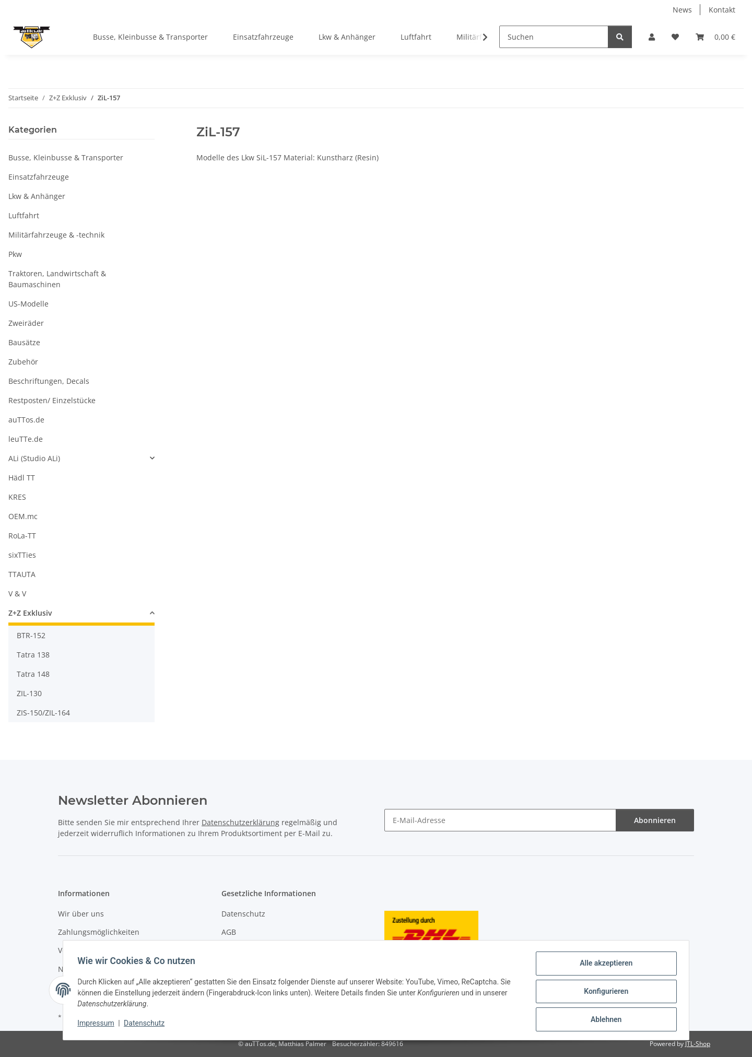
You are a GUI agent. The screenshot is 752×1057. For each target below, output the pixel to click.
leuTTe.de (25, 439)
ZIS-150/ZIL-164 (43, 713)
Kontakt (722, 10)
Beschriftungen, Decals (48, 381)
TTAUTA (22, 574)
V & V (17, 593)
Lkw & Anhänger (36, 196)
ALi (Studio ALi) (34, 458)
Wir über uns (81, 914)
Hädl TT (21, 478)
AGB (228, 932)
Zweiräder (26, 323)
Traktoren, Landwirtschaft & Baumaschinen (57, 278)
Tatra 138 (33, 655)
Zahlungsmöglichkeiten (98, 932)
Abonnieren (655, 820)
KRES (17, 497)
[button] (651, 37)
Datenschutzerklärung (240, 822)
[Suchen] (553, 37)
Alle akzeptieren (603, 965)
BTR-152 (31, 635)
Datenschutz (146, 1024)
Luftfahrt (23, 215)
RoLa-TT (22, 536)
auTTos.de (26, 420)
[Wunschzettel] (675, 37)
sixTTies (22, 555)
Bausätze (24, 342)
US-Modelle (28, 304)
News (682, 10)
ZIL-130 (29, 693)
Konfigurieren (603, 993)
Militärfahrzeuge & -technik (56, 235)
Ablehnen (603, 1020)
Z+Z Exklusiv (30, 613)
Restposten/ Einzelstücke (52, 400)
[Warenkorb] (715, 37)
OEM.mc (23, 516)
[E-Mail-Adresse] (500, 820)
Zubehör (23, 362)
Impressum (98, 1024)
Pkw (15, 254)
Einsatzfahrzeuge (38, 177)
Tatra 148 (33, 674)
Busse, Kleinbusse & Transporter (65, 157)
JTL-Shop (697, 1043)
